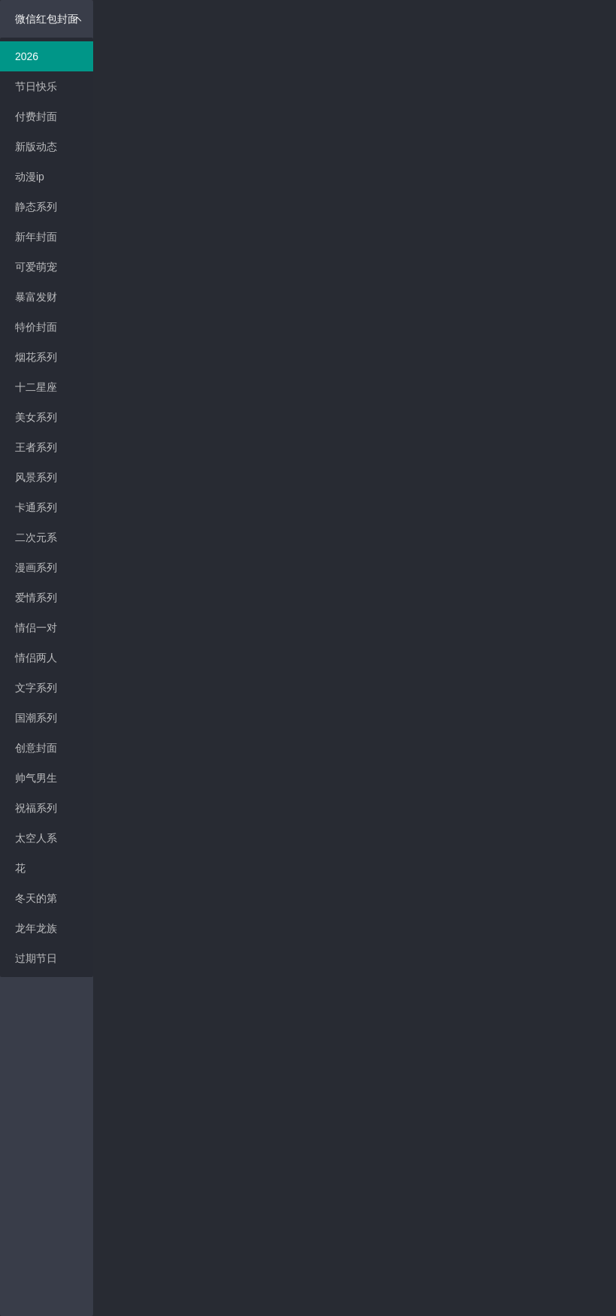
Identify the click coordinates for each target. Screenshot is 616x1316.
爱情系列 (36, 597)
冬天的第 (36, 898)
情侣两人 (36, 658)
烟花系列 (36, 357)
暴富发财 (36, 297)
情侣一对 (36, 628)
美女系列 (36, 417)
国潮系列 (36, 718)
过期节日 (36, 958)
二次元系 (36, 537)
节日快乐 (36, 86)
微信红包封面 (48, 19)
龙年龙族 (36, 928)
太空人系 (36, 838)
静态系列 (36, 207)
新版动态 (36, 147)
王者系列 (36, 447)
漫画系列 (36, 567)
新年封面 (36, 237)
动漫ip (29, 177)
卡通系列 (36, 507)
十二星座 (36, 387)
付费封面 (36, 116)
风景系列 (36, 477)
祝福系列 (36, 808)
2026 (26, 56)
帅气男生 (36, 778)
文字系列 (36, 688)
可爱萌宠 (36, 267)
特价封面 (36, 327)
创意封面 (36, 748)
